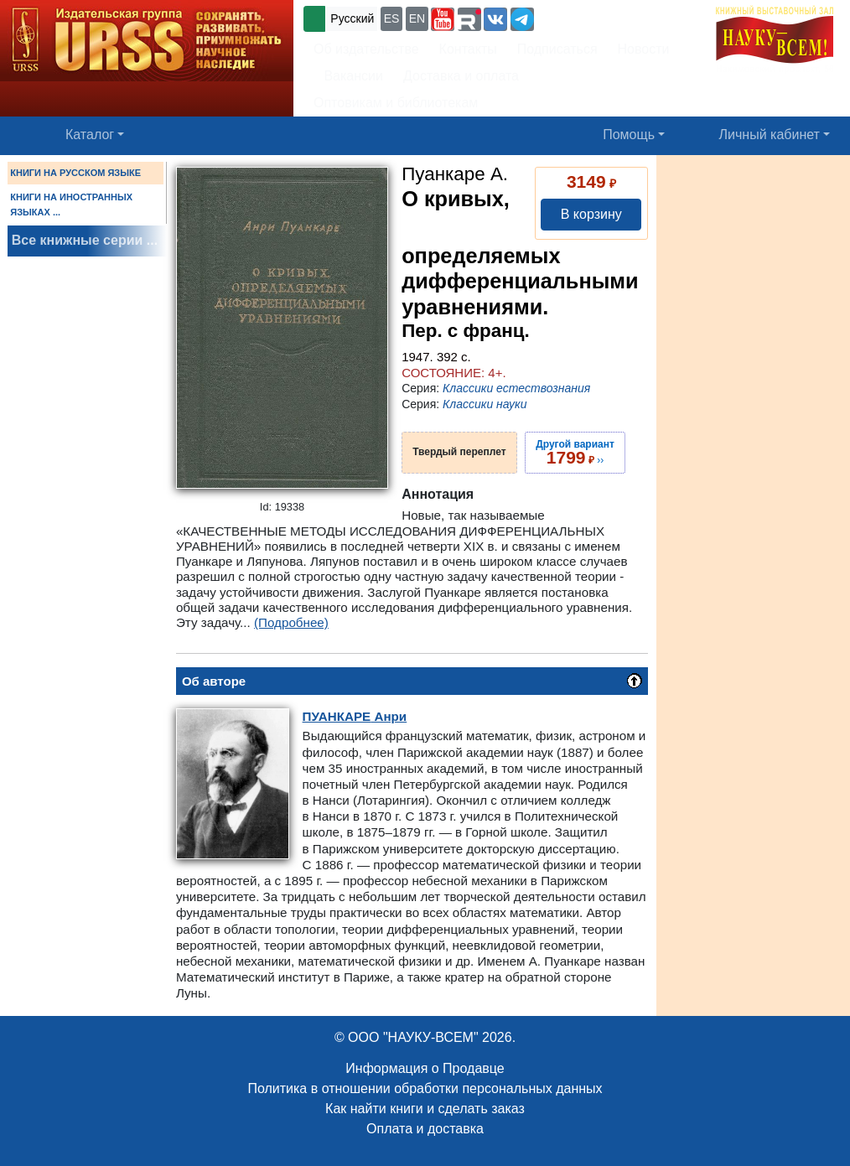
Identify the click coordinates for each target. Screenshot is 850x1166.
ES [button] (392, 18)
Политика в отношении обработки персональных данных (424, 1088)
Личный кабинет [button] (769, 134)
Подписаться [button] (557, 49)
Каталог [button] (89, 134)
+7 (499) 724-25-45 (599, 17)
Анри (355, 716)
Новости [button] (644, 49)
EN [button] (417, 18)
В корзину (591, 214)
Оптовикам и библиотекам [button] (396, 103)
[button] (442, 19)
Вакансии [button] (349, 76)
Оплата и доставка (425, 1129)
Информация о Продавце (424, 1068)
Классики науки (484, 404)
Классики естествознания (516, 388)
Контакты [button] (468, 49)
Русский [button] (352, 18)
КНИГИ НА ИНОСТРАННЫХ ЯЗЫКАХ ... (71, 204)
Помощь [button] (629, 134)
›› (575, 453)
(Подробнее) (291, 622)
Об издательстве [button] (366, 49)
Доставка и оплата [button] (461, 76)
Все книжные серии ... (85, 240)
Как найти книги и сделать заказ (425, 1108)
